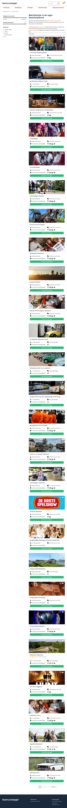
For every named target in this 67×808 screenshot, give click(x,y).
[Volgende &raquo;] (54, 787)
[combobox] (53, 3)
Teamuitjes (30, 7)
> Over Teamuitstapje (57, 801)
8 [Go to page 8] (49, 786)
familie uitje (56, 20)
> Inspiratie (54, 803)
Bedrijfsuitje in (6, 11)
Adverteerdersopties (35, 801)
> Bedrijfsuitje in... (56, 804)
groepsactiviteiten (33, 30)
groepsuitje (50, 20)
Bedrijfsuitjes (18, 7)
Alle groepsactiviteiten (58, 7)
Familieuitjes (6, 7)
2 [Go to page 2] (42, 786)
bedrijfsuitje (41, 27)
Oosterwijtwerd (14, 11)
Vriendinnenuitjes (42, 7)
